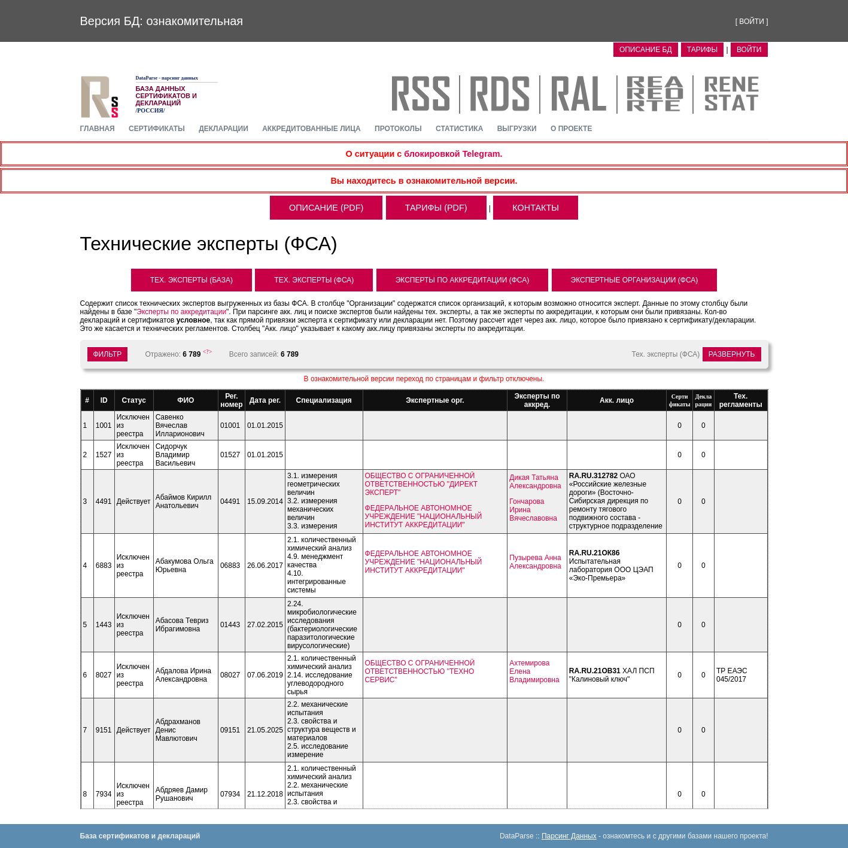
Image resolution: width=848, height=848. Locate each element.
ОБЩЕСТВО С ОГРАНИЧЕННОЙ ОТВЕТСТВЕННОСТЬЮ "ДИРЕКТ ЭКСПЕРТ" (421, 484)
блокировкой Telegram (452, 154)
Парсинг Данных (569, 836)
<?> (207, 351)
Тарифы (702, 49)
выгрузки (517, 128)
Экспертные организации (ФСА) (634, 280)
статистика (459, 128)
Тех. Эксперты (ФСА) (314, 280)
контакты (535, 207)
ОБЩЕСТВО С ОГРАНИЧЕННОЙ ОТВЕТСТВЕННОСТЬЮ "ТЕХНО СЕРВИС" (420, 671)
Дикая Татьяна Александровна (535, 481)
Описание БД (645, 49)
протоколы (398, 128)
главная (97, 128)
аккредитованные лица (311, 128)
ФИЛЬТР (107, 354)
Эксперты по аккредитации (181, 312)
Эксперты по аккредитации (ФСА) (462, 280)
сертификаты (157, 128)
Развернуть (732, 354)
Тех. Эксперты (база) (191, 280)
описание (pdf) (326, 207)
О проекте (571, 128)
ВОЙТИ (751, 21)
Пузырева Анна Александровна (535, 562)
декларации (223, 128)
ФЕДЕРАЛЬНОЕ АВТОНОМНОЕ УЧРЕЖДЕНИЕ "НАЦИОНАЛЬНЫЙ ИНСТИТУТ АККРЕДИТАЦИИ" (423, 516)
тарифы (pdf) (436, 207)
